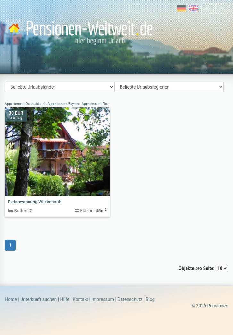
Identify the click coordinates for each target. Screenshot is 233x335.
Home (11, 299)
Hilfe (65, 299)
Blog (150, 299)
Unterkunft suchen (38, 299)
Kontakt (80, 299)
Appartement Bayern (63, 104)
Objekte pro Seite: (203, 268)
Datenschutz (129, 299)
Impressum (102, 299)
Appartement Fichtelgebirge (103, 104)
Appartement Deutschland (25, 104)
